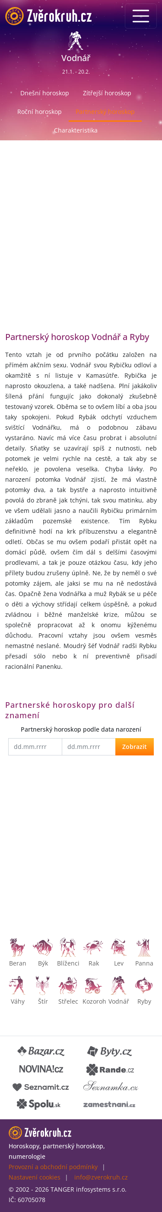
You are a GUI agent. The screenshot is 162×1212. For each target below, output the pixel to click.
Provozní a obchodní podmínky (53, 1167)
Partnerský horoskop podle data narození (81, 729)
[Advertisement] (81, 242)
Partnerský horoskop (105, 111)
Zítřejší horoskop (107, 93)
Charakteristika (76, 130)
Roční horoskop (39, 111)
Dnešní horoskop (44, 93)
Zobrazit (134, 746)
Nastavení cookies (34, 1177)
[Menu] (141, 16)
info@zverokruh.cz (101, 1177)
